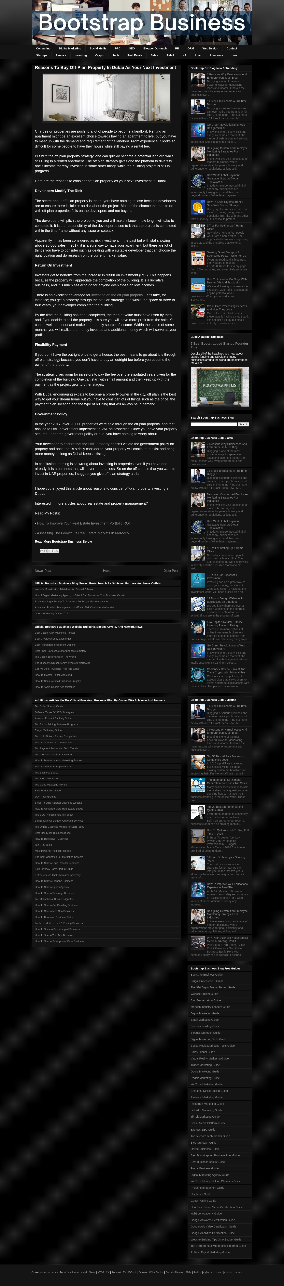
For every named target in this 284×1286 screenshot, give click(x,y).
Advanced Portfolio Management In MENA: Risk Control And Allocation (75, 607)
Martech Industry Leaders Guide (210, 1006)
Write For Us (156, 1272)
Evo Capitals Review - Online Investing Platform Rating (225, 623)
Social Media (98, 48)
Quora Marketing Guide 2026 (51, 613)
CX (107, 1272)
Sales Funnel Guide (203, 1052)
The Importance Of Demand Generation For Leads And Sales (227, 781)
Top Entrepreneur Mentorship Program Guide (218, 1245)
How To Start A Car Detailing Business (56, 905)
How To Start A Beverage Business (55, 893)
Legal (84, 1272)
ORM (191, 48)
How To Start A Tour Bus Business (54, 935)
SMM (188, 1272)
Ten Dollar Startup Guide (49, 706)
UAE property (99, 444)
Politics (197, 1272)
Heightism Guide (201, 1194)
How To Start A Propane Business (54, 880)
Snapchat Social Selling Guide (209, 1090)
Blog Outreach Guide (204, 1142)
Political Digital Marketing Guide (210, 1252)
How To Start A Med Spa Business (54, 911)
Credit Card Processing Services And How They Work (227, 308)
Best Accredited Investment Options (55, 644)
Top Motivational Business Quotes (54, 899)
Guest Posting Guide (203, 1200)
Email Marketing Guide (205, 1019)
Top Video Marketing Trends (51, 784)
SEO (132, 48)
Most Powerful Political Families (53, 850)
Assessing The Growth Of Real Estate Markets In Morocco (83, 533)
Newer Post (43, 570)
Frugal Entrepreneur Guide (207, 981)
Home (107, 570)
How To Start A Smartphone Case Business (59, 941)
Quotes (143, 1272)
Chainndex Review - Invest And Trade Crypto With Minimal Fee (226, 671)
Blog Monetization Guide (206, 1000)
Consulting (43, 48)
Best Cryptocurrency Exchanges (53, 638)
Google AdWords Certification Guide (213, 1220)
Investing (81, 55)
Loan (198, 55)
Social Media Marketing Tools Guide (213, 1045)
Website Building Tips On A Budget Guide (216, 1239)
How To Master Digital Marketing (53, 674)
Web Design (210, 48)
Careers (219, 1272)
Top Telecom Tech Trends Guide (210, 1136)
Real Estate (134, 55)
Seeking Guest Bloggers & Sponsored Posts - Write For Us (226, 254)
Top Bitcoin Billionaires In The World (55, 656)
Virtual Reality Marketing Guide (210, 1058)
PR (177, 48)
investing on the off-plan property (117, 295)
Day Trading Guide (45, 796)
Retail (170, 55)
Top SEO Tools (43, 844)
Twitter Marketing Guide (205, 1065)
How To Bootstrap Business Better (54, 917)
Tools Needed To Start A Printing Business (59, 923)
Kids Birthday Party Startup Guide (54, 868)
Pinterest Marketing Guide (207, 1097)
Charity (228, 1272)
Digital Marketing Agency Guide (210, 1174)
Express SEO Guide (203, 1129)
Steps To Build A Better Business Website (58, 802)
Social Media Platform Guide (208, 1123)
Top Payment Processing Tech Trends (56, 748)
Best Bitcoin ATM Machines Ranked (55, 632)
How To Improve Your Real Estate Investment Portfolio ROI (83, 523)
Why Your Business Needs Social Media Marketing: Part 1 (227, 939)
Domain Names (174, 1272)
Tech (116, 55)
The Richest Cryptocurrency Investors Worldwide (63, 662)
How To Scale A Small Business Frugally (58, 681)
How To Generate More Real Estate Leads (59, 808)
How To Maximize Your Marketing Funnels (59, 760)
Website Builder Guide (204, 993)
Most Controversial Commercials (53, 742)
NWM (100, 1272)
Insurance (216, 55)
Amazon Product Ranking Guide (53, 718)
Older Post (170, 570)
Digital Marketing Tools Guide (209, 1039)
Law (234, 55)
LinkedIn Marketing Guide (206, 1110)
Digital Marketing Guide (205, 1013)
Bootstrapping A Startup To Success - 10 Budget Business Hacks (71, 601)
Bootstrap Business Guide (207, 974)
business (65, 469)
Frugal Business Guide (205, 1168)
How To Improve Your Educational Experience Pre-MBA (227, 885)
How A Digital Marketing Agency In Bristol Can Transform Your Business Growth (80, 595)
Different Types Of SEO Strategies (54, 712)
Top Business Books (46, 772)
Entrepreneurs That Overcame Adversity (58, 875)
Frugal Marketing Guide (48, 730)
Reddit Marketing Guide (205, 1078)
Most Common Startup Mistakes (53, 766)
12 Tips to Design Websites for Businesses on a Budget (226, 600)
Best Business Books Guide (208, 1161)
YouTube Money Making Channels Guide (216, 1181)
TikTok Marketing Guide (205, 1116)
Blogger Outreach (155, 48)
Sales (154, 55)
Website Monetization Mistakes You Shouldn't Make (64, 589)
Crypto (99, 55)
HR (184, 55)
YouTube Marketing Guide (207, 1084)
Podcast (116, 1272)
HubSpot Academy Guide (206, 1213)
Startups (41, 55)
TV (124, 1272)
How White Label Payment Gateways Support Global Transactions (223, 178)
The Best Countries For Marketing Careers (59, 856)
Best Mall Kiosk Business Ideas (53, 832)
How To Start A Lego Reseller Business (57, 863)
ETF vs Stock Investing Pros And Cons (57, 668)
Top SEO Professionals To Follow (54, 814)
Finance (61, 55)
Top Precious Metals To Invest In (53, 754)
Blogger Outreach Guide (205, 1032)
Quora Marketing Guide (205, 1071)
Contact (232, 48)
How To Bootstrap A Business (51, 838)
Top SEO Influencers (46, 778)
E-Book (132, 1272)
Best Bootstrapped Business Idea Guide (215, 1155)
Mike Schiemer (71, 1272)
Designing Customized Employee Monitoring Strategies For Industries (227, 151)
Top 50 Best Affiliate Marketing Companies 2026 (225, 758)
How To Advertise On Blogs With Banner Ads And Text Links (227, 281)
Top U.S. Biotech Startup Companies (56, 736)
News (92, 1272)
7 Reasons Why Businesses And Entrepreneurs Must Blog (227, 76)
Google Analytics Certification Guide (213, 1233)
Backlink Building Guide (205, 1026)
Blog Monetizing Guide (48, 790)
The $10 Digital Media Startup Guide (213, 987)
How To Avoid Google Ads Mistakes (55, 686)
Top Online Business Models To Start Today (59, 826)
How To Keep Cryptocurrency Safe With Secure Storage (225, 203)
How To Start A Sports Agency (52, 887)
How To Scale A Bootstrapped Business (57, 929)
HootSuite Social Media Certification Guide (217, 1207)
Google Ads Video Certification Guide (213, 1226)
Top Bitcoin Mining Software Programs (56, 724)
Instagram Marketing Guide (207, 1103)
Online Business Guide (205, 1148)
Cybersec (208, 1272)
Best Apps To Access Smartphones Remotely (60, 650)
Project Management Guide (207, 1187)
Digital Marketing (70, 48)
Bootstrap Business (50, 1272)
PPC (118, 48)
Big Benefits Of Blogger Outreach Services (59, 820)
